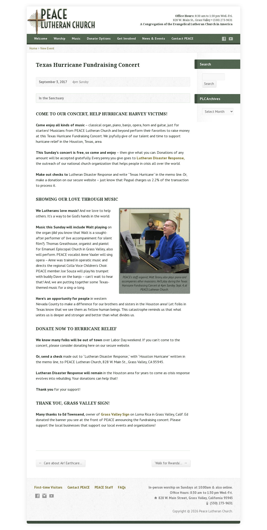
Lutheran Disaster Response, (161, 158)
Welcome (40, 38)
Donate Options (99, 38)
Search (209, 83)
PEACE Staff (104, 487)
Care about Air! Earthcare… (60, 463)
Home (33, 48)
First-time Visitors (48, 487)
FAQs (122, 487)
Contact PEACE (182, 38)
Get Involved (126, 38)
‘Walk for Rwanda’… (171, 463)
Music (76, 38)
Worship (59, 38)
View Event (47, 48)
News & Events (153, 38)
